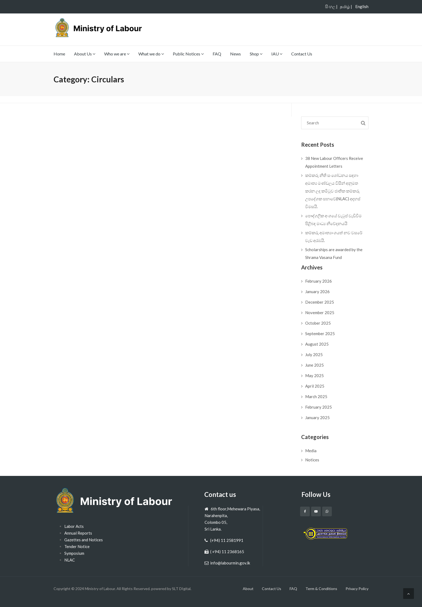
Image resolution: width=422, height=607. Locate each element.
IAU (276, 53)
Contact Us (301, 53)
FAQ (217, 53)
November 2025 (319, 312)
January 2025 (317, 417)
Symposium (74, 553)
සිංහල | (331, 6)
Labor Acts (74, 526)
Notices (312, 459)
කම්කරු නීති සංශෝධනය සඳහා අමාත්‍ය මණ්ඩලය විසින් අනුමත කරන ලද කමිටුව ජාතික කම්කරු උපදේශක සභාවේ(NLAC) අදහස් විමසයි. (332, 191)
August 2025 (317, 344)
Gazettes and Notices (83, 539)
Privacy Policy (357, 588)
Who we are (116, 53)
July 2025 (314, 354)
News (235, 53)
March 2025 (316, 396)
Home (59, 53)
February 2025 (318, 407)
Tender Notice (77, 546)
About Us (84, 53)
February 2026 (318, 281)
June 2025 (314, 365)
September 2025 (320, 333)
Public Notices (188, 53)
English (361, 6)
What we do (151, 53)
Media (310, 450)
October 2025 (318, 323)
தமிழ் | (346, 6)
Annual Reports (78, 533)
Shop (256, 53)
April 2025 (314, 386)
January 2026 (317, 291)
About (248, 588)
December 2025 (319, 302)
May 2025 (314, 375)
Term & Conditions (321, 588)
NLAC (69, 559)
